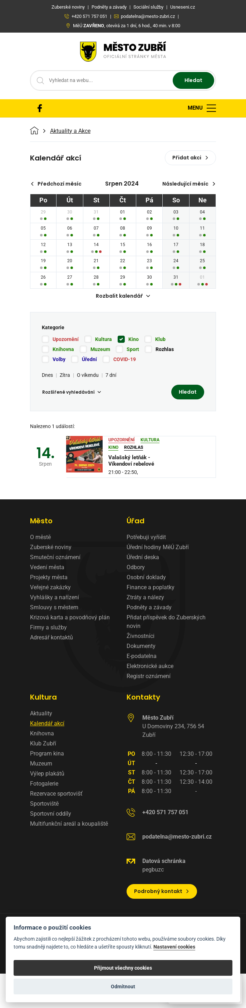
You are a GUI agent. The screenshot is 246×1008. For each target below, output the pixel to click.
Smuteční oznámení (55, 557)
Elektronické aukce (150, 666)
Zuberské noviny (51, 547)
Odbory (136, 567)
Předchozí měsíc (56, 183)
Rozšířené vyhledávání (71, 392)
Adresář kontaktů (51, 637)
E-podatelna (142, 656)
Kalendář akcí (47, 723)
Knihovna (63, 349)
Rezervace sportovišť (56, 793)
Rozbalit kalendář (123, 295)
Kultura (103, 339)
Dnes (47, 375)
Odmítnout (123, 986)
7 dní (110, 375)
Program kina (47, 753)
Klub (160, 339)
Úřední (89, 359)
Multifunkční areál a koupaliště (69, 823)
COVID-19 (124, 359)
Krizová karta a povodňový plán (70, 617)
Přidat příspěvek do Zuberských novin (166, 621)
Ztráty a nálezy (145, 597)
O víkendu (88, 375)
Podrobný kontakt (162, 891)
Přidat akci (190, 157)
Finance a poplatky (150, 587)
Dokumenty (141, 646)
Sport (133, 349)
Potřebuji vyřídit (146, 537)
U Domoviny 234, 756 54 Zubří (173, 726)
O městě (40, 537)
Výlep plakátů (47, 773)
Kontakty (143, 697)
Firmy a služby (48, 627)
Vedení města (47, 567)
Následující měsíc (189, 183)
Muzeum (100, 349)
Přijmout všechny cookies (123, 968)
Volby (59, 359)
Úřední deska (143, 557)
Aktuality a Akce (70, 131)
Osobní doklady (146, 577)
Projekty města (49, 577)
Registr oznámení (149, 676)
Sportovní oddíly (50, 813)
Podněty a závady (149, 607)
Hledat (193, 80)
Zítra (65, 375)
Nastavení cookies (174, 947)
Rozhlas (165, 349)
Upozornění (66, 339)
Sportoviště (44, 803)
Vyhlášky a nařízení (54, 597)
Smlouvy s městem (54, 607)
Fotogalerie (44, 783)
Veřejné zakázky (50, 587)
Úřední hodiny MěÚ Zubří (158, 547)
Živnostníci (140, 636)
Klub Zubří (43, 743)
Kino (133, 339)
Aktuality (41, 713)
